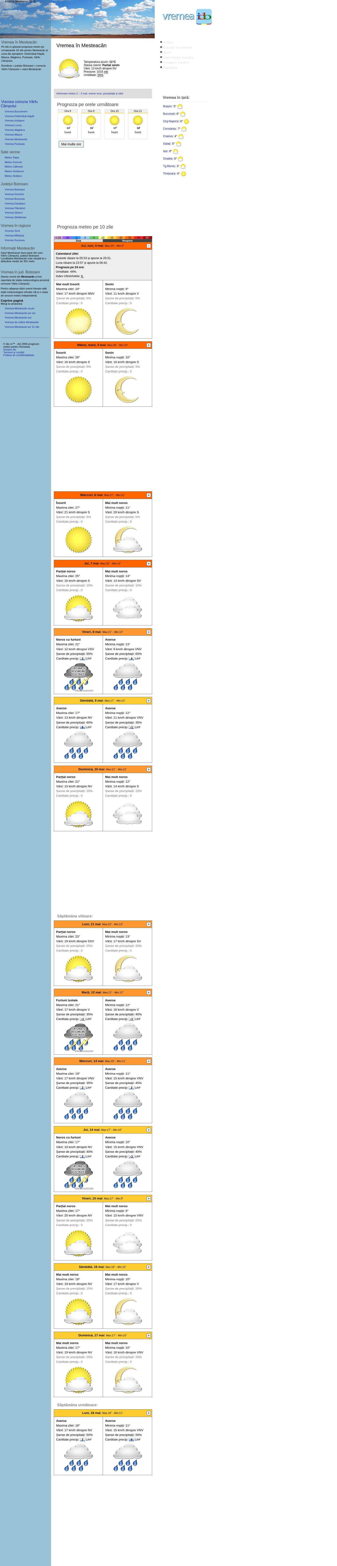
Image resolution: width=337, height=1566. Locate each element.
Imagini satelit (177, 62)
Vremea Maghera (15, 129)
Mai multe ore (71, 144)
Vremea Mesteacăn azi (18, 317)
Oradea (167, 158)
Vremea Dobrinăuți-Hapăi (19, 116)
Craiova (168, 136)
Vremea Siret (12, 230)
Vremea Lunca (13, 125)
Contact (171, 67)
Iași (165, 151)
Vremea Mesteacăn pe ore (20, 313)
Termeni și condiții (13, 352)
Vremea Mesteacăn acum (19, 308)
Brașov (167, 106)
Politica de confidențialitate (18, 355)
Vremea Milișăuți (14, 235)
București (169, 113)
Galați (166, 143)
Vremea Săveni (13, 212)
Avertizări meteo (179, 57)
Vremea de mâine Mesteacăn (22, 322)
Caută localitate (178, 47)
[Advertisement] (103, 184)
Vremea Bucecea (15, 198)
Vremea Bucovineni (16, 111)
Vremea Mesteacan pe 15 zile (22, 326)
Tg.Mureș (169, 166)
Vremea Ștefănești (15, 217)
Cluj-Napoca (171, 121)
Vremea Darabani (15, 203)
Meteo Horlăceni (14, 171)
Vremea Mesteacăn (16, 139)
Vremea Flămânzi (15, 208)
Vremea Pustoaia (15, 144)
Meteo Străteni (13, 176)
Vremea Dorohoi (14, 194)
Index (169, 42)
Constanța (169, 128)
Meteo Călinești (14, 166)
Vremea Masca (13, 134)
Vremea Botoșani (15, 189)
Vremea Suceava (15, 240)
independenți (29, 295)
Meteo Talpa (12, 157)
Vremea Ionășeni (14, 120)
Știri (167, 52)
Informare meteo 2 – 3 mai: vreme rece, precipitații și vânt (89, 93)
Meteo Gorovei (13, 162)
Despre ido (9, 349)
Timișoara (169, 173)
